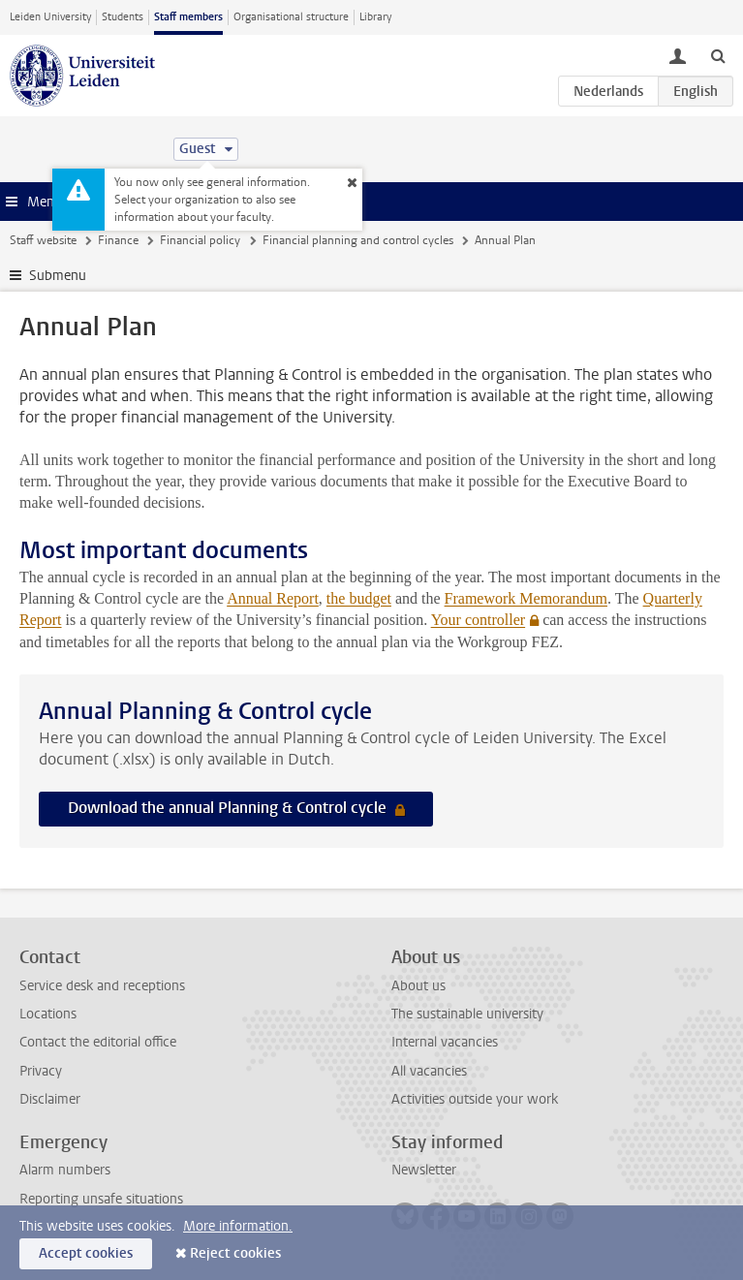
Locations (48, 1014)
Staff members (188, 17)
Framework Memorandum (526, 598)
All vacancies (429, 1071)
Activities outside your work (474, 1099)
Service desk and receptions (102, 986)
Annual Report (273, 598)
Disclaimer (49, 1099)
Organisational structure (291, 17)
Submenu (57, 275)
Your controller (478, 619)
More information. (238, 1226)
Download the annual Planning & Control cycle (229, 807)
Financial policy (200, 240)
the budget (358, 598)
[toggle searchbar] (717, 55)
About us (418, 986)
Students (122, 17)
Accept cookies (86, 1253)
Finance (118, 240)
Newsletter (423, 1170)
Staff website (43, 240)
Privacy (40, 1071)
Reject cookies (235, 1253)
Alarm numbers (64, 1170)
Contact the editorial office (97, 1042)
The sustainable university (467, 1014)
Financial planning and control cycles (358, 240)
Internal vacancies (444, 1042)
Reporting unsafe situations (101, 1199)
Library (375, 17)
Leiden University (50, 17)
